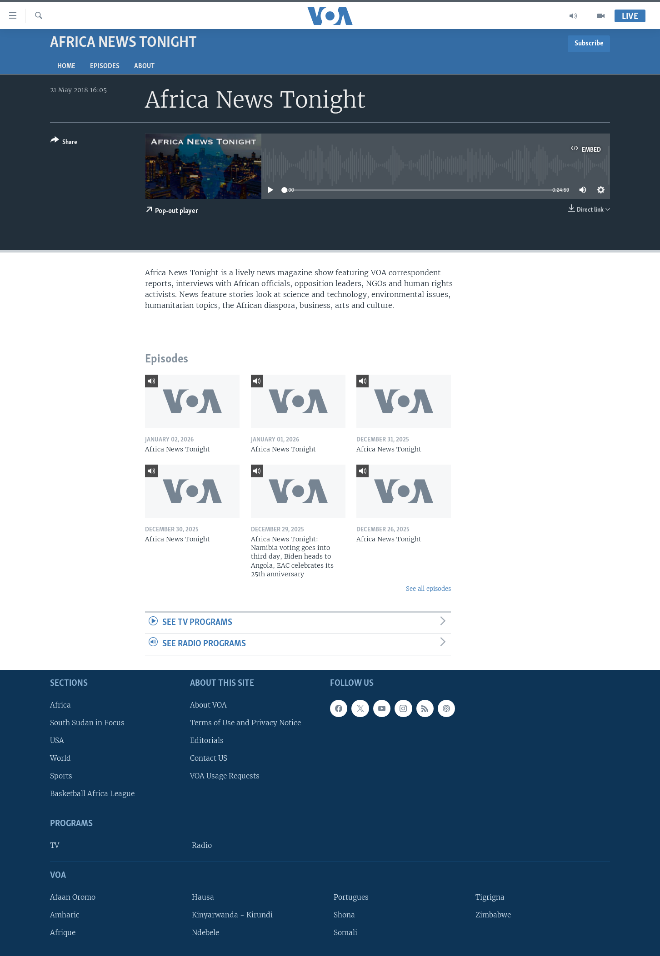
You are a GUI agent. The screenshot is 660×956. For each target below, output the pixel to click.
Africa (60, 704)
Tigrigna (490, 896)
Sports (61, 776)
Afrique (62, 932)
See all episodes (428, 589)
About (144, 66)
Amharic (65, 914)
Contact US (208, 758)
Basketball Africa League (92, 793)
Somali (345, 932)
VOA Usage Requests (225, 776)
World (60, 758)
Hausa (203, 896)
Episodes (105, 66)
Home (66, 66)
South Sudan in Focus (87, 722)
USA (57, 740)
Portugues (351, 896)
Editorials (207, 740)
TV (54, 845)
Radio (202, 845)
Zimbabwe (493, 914)
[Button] (63, 143)
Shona (344, 914)
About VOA (208, 704)
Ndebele (205, 932)
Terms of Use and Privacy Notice (245, 722)
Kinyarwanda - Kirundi (232, 914)
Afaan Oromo (72, 896)
